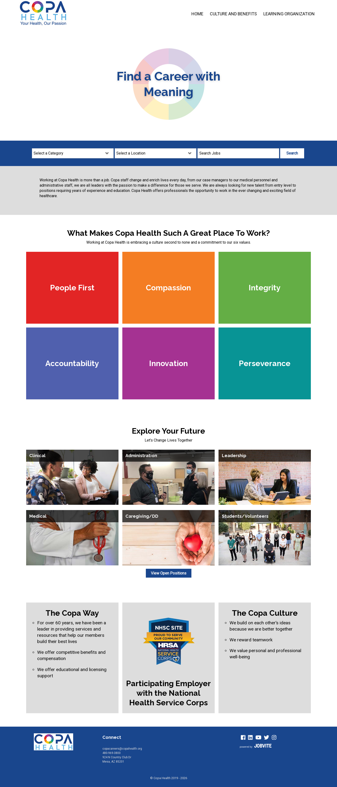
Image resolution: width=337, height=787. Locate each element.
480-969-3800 (111, 753)
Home (197, 13)
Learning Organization (289, 13)
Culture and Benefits (233, 13)
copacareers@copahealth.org (122, 748)
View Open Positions (168, 573)
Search (292, 153)
